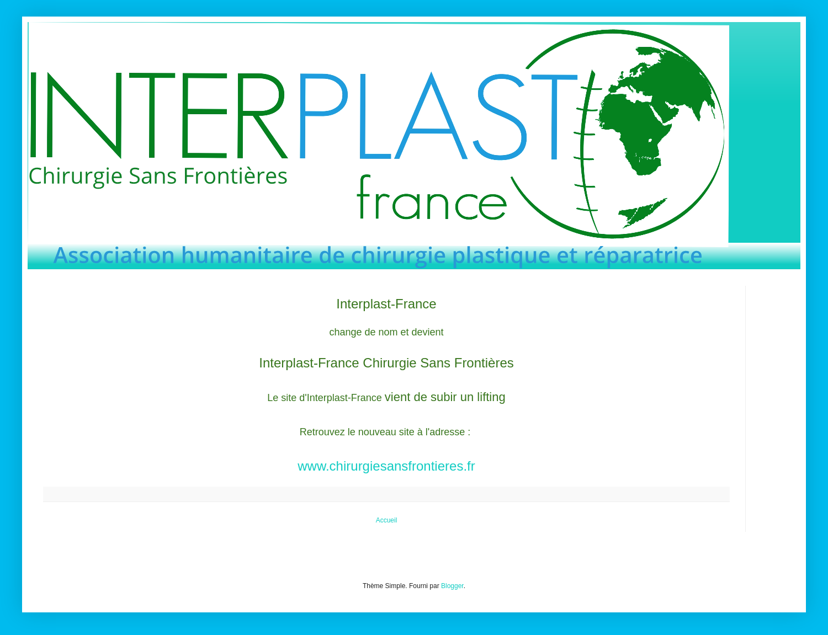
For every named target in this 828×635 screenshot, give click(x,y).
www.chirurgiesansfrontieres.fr (386, 465)
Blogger (452, 586)
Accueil (386, 520)
